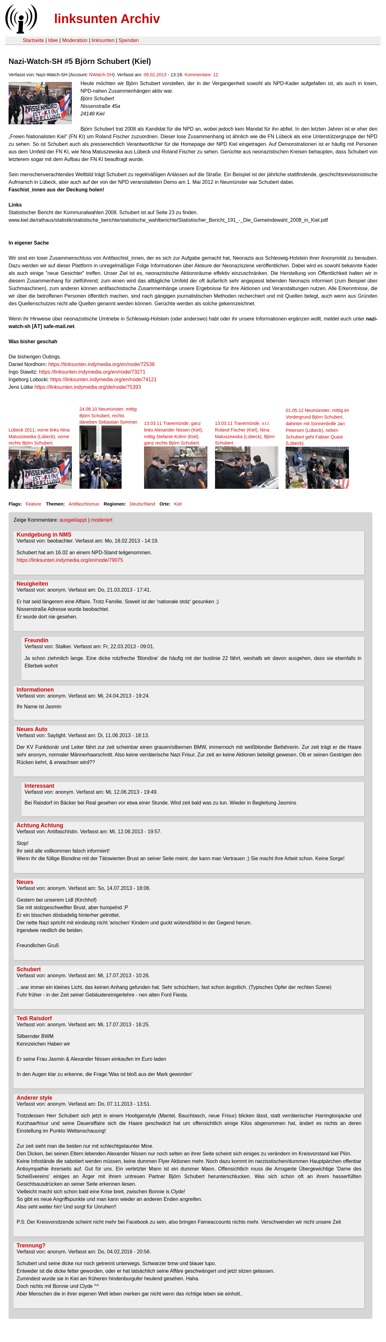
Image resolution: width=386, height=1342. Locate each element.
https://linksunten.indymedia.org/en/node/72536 (101, 364)
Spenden (128, 40)
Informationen (35, 690)
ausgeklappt (73, 520)
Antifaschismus (83, 503)
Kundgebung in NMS (44, 534)
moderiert (101, 520)
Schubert (29, 969)
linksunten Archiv (107, 19)
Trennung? (31, 1245)
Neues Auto (32, 729)
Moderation (74, 40)
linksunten (103, 40)
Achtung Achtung (40, 825)
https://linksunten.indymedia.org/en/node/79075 (70, 560)
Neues (25, 882)
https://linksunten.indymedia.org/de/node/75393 (88, 387)
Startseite (33, 40)
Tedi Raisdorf (34, 1018)
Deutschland (142, 503)
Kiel (178, 503)
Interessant (39, 786)
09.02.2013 (155, 74)
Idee (53, 40)
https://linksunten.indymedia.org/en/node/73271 (92, 372)
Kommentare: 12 (201, 74)
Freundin (36, 640)
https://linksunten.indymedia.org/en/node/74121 (103, 379)
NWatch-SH (101, 74)
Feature (33, 503)
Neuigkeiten (32, 584)
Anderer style (34, 1098)
